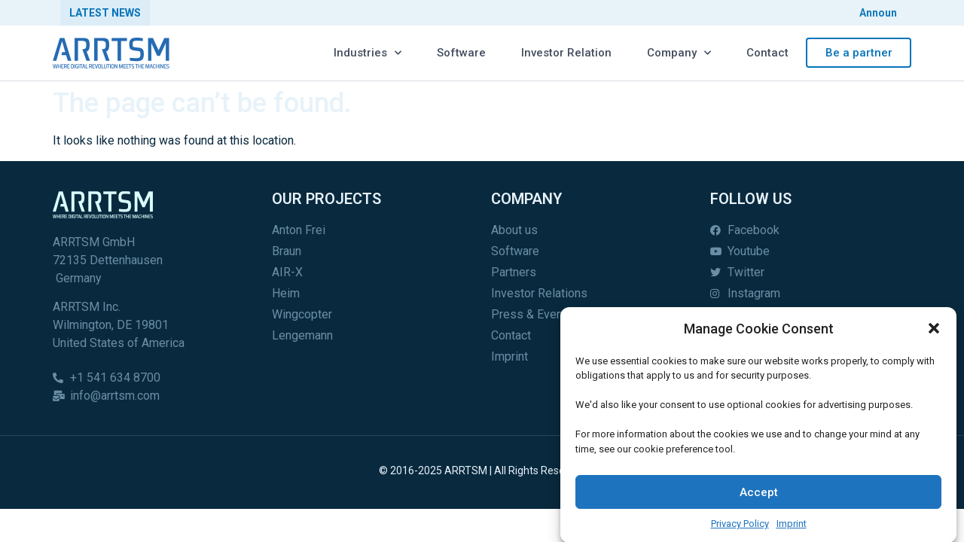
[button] (933, 334)
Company (679, 53)
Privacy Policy (740, 529)
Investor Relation (566, 52)
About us (514, 230)
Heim (286, 293)
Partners (513, 272)
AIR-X (287, 272)
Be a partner (858, 52)
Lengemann (302, 335)
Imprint (791, 529)
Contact (767, 52)
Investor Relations (539, 293)
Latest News (105, 13)
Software (461, 52)
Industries (367, 53)
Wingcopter (302, 314)
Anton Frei (298, 230)
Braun (286, 251)
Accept (759, 498)
